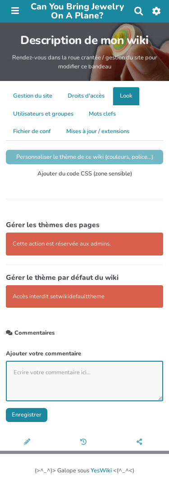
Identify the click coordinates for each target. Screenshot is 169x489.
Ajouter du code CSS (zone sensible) (84, 174)
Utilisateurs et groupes (43, 114)
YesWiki (101, 471)
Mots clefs (102, 114)
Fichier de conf (32, 131)
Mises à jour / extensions (97, 131)
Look (126, 96)
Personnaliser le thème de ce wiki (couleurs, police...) (84, 157)
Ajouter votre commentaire (43, 354)
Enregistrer (26, 415)
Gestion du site (32, 96)
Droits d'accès (86, 96)
